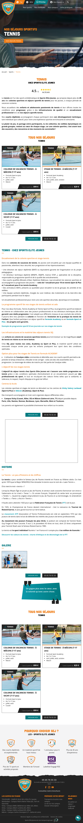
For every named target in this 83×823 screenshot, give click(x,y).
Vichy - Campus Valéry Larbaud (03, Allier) (16, 810)
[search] (68, 2)
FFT (64, 503)
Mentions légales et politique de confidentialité (35, 817)
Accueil (4, 72)
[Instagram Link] (49, 787)
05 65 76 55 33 (50, 239)
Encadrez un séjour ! (72, 803)
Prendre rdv (33, 239)
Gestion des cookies (56, 817)
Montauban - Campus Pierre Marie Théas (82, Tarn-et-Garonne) (21, 802)
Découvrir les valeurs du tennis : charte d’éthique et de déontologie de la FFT (35, 534)
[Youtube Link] (53, 787)
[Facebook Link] (46, 787)
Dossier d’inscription (51, 806)
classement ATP (11, 514)
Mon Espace (57, 2)
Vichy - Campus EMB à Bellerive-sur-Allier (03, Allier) (20, 806)
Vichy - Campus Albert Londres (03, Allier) (16, 808)
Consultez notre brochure (49, 791)
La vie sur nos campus (52, 804)
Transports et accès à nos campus (53, 800)
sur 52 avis (46, 92)
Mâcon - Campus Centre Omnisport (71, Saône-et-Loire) (21, 812)
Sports (11, 72)
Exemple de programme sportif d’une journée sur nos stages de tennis (32, 326)
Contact (78, 7)
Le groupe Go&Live (71, 807)
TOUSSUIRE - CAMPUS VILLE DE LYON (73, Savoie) (19, 799)
